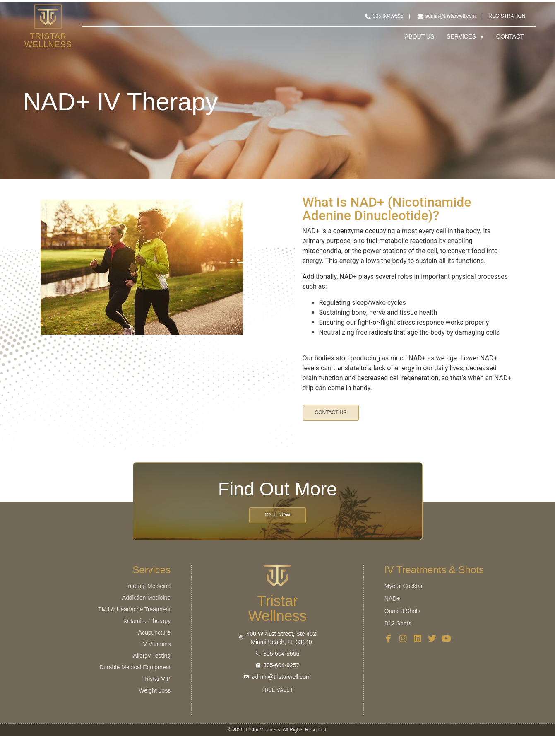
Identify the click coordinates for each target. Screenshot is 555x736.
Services (465, 37)
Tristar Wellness (48, 40)
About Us (419, 37)
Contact (510, 37)
